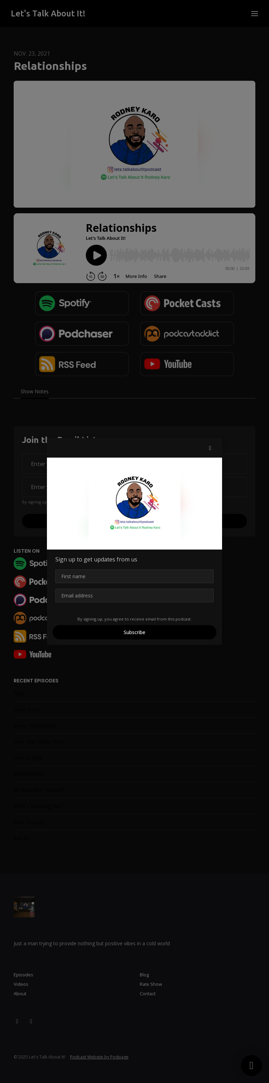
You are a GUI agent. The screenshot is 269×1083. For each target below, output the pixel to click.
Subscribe (134, 632)
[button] (210, 448)
